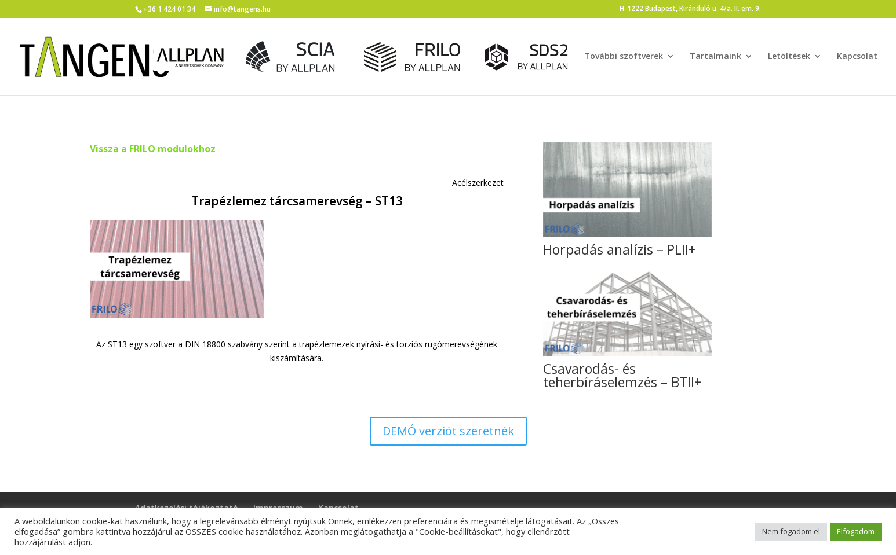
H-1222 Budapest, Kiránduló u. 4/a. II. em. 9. (690, 9)
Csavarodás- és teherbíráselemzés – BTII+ (622, 375)
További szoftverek (623, 56)
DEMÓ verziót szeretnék (448, 431)
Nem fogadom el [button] (791, 531)
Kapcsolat (857, 56)
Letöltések (789, 56)
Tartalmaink (715, 56)
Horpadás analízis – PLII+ (619, 249)
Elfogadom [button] (856, 531)
